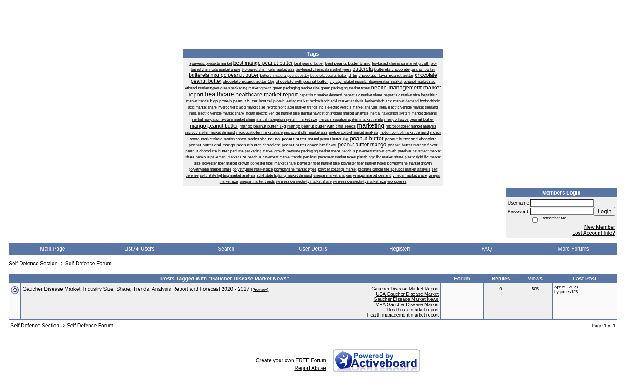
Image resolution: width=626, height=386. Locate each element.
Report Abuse (310, 368)
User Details (313, 249)
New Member (599, 227)
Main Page (52, 249)
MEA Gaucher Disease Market (407, 304)
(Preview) (260, 289)
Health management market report (403, 314)
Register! (400, 249)
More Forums (573, 249)
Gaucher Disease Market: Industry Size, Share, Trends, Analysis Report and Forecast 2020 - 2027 (136, 289)
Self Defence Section (33, 264)
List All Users (139, 249)
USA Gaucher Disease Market (407, 294)
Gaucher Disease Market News (406, 299)
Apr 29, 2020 (566, 286)
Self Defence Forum (88, 264)
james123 (569, 291)
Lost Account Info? (593, 233)
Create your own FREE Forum (291, 360)
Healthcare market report (413, 309)
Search (226, 249)
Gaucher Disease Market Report (405, 288)
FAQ (486, 249)
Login (604, 211)
